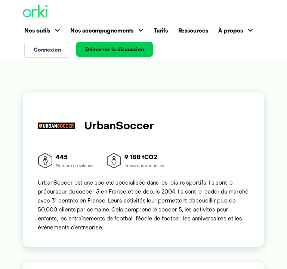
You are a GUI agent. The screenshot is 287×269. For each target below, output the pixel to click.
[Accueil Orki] (35, 11)
